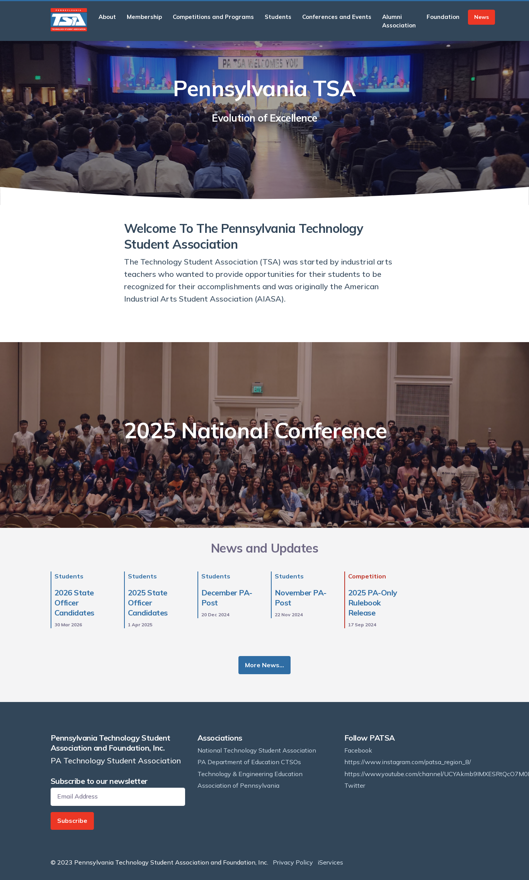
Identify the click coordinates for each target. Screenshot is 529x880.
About (107, 16)
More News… (264, 665)
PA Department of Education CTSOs (249, 762)
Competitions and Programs (213, 16)
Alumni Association (399, 21)
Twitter (354, 785)
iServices (330, 862)
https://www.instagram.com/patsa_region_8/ (407, 762)
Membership (144, 16)
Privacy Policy (293, 862)
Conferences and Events (336, 16)
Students (278, 16)
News (481, 17)
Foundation (443, 16)
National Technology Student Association (256, 750)
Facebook (358, 750)
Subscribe (72, 820)
